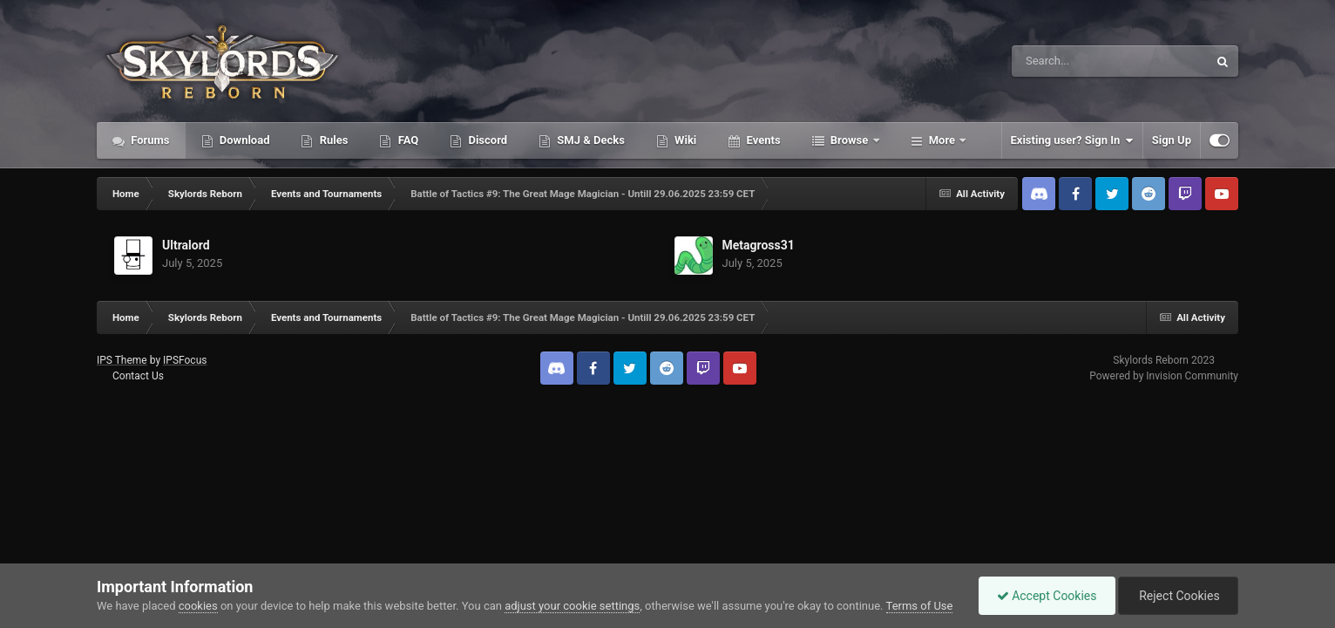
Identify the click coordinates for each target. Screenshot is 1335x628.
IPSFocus (185, 360)
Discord (486, 140)
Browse (849, 140)
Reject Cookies (1178, 596)
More (942, 140)
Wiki (684, 140)
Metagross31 (758, 245)
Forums (149, 140)
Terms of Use (919, 605)
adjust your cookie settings (572, 605)
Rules (332, 140)
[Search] (1066, 61)
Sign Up (1171, 140)
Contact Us (138, 376)
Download (243, 140)
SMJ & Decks (589, 140)
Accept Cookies (1047, 596)
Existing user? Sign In (1072, 140)
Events (761, 140)
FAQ (406, 140)
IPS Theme (122, 360)
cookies (198, 605)
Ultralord (186, 245)
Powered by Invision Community (1163, 376)
